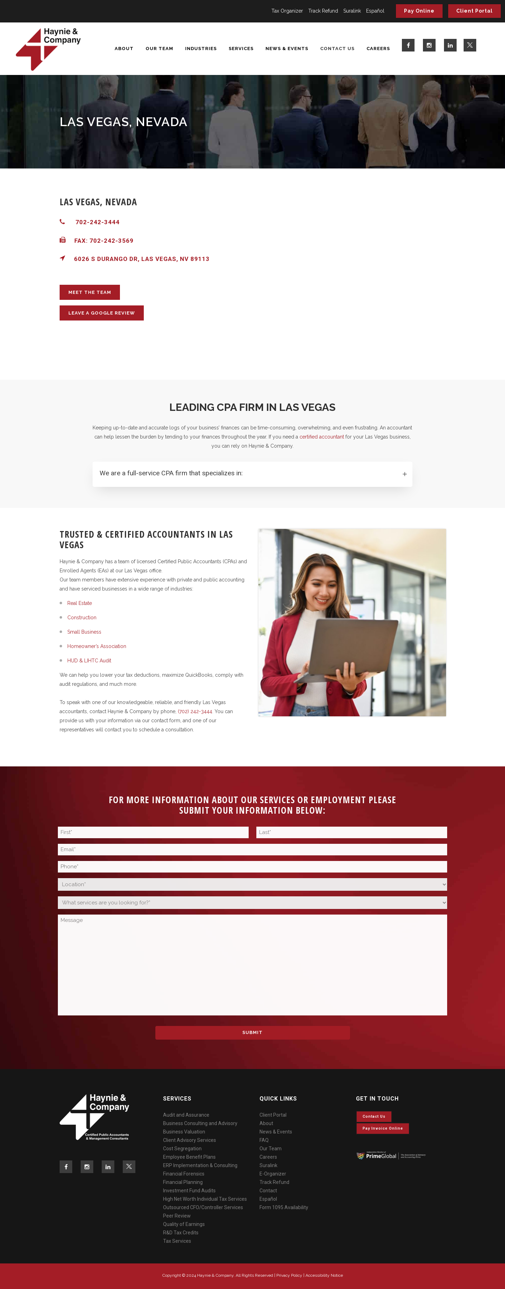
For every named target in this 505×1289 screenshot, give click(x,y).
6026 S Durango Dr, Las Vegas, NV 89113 (135, 258)
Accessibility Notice (324, 1275)
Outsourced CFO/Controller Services (203, 1207)
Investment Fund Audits (189, 1190)
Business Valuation (184, 1132)
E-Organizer (273, 1174)
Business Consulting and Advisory (200, 1123)
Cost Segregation (182, 1148)
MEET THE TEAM (89, 292)
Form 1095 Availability (284, 1207)
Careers (268, 1157)
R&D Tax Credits (180, 1232)
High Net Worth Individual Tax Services (205, 1199)
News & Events (276, 1132)
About (266, 1123)
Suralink (352, 11)
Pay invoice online (383, 1128)
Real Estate (79, 603)
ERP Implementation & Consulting (200, 1165)
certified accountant (321, 437)
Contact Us (374, 1116)
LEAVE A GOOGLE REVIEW (101, 313)
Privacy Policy (289, 1275)
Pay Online (419, 11)
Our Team (271, 1148)
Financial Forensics (183, 1174)
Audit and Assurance (186, 1115)
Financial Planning (183, 1182)
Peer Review (177, 1216)
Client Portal (474, 11)
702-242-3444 (97, 222)
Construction (81, 617)
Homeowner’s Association (96, 646)
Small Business (84, 632)
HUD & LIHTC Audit (89, 660)
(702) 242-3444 (195, 711)
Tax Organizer (287, 11)
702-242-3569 (111, 240)
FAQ (264, 1140)
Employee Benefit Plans (189, 1157)
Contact (268, 1190)
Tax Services (177, 1241)
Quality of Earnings (184, 1224)
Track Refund (323, 11)
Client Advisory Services (189, 1140)
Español (375, 11)
